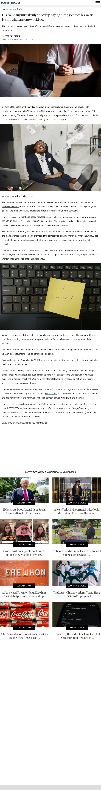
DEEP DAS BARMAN (13, 36)
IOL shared (42, 360)
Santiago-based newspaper (34, 217)
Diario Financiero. (10, 206)
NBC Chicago (51, 393)
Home (4, 9)
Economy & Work (16, 9)
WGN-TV (13, 408)
